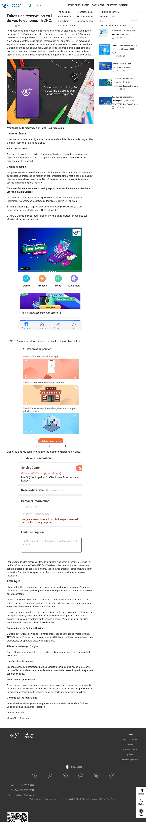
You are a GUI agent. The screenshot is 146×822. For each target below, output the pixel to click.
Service (130, 745)
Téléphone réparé (130, 740)
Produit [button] (130, 734)
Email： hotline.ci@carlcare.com (21, 795)
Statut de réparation (130, 760)
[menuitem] (71, 25)
